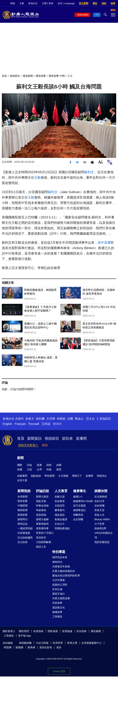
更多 (58, 647)
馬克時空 (41, 537)
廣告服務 (96, 631)
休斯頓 (61, 418)
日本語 (46, 423)
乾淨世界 (58, 642)
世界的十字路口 (45, 532)
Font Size (100, 161)
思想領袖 (41, 514)
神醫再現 (78, 514)
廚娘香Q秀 (100, 528)
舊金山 (79, 418)
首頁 (4, 75)
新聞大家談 (42, 496)
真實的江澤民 (59, 584)
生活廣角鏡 (100, 496)
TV (97, 15)
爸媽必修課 (61, 519)
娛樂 (58, 465)
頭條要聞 (22, 475)
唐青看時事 (42, 528)
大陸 (29, 469)
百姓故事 (57, 602)
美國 (19, 469)
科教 (49, 469)
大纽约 (19, 418)
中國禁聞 (22, 505)
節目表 (67, 438)
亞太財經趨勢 (25, 537)
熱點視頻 (36, 475)
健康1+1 (78, 496)
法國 (70, 418)
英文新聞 (83, 3)
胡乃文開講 (79, 505)
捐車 (113, 3)
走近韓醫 (78, 519)
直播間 (81, 438)
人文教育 (61, 491)
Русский (33, 423)
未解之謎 (60, 496)
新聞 (20, 458)
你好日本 (99, 501)
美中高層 (104, 242)
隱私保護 (53, 631)
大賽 (21, 3)
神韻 (12, 3)
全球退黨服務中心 (91, 642)
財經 (49, 465)
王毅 (37, 177)
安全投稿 (81, 631)
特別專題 (58, 552)
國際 (19, 465)
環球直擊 (41, 75)
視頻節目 (15, 75)
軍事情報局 (42, 523)
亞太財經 (22, 542)
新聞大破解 (42, 519)
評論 (29, 465)
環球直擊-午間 (57, 75)
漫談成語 (60, 514)
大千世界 (99, 523)
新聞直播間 (83, 15)
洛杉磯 (40, 418)
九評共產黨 (58, 580)
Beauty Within (102, 519)
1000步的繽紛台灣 (103, 535)
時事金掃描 (42, 505)
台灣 (39, 469)
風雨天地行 (58, 593)
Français (20, 423)
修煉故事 (57, 612)
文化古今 (60, 523)
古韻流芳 (60, 505)
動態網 (19, 647)
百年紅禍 (57, 589)
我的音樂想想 (102, 542)
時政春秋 (41, 510)
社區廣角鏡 (23, 532)
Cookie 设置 (59, 671)
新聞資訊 (34, 438)
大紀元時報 (42, 642)
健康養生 (79, 491)
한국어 (57, 423)
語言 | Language (66, 3)
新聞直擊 (22, 514)
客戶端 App (24, 635)
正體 (44, 3)
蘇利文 (89, 172)
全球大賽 (22, 480)
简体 (51, 3)
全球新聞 (22, 496)
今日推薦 (63, 475)
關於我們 (24, 631)
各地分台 (33, 3)
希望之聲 (72, 642)
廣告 (95, 3)
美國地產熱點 (62, 528)
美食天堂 (99, 510)
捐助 (104, 3)
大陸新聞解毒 (43, 542)
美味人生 (99, 514)
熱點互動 (41, 501)
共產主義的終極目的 (63, 571)
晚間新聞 (22, 510)
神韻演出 (102, 475)
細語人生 (41, 546)
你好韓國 (99, 505)
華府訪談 (22, 523)
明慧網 (7, 647)
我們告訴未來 (59, 557)
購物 (45, 445)
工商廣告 (57, 616)
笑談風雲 (60, 501)
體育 (58, 469)
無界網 (31, 647)
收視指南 (38, 631)
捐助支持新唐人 (28, 445)
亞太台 (90, 418)
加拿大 (29, 418)
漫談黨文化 (58, 607)
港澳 (39, 465)
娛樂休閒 (100, 491)
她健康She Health (83, 501)
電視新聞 (28, 75)
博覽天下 (77, 475)
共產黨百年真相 (61, 566)
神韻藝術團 (25, 642)
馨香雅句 (60, 510)
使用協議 (67, 631)
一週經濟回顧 (25, 528)
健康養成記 (79, 510)
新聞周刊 (22, 519)
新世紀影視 (45, 647)
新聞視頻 (23, 491)
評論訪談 (42, 491)
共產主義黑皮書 (61, 598)
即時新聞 (49, 475)
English (7, 423)
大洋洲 (50, 418)
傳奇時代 (57, 562)
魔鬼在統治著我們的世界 (66, 575)
